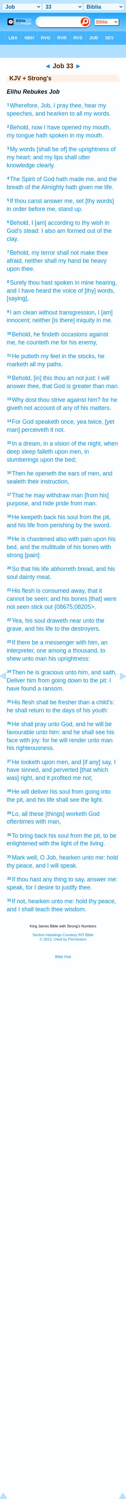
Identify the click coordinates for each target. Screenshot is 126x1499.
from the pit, (95, 517)
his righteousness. (30, 748)
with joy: (30, 740)
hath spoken (52, 135)
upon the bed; (58, 459)
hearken (70, 857)
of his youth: (92, 710)
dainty (27, 577)
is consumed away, (61, 590)
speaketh (47, 421)
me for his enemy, (74, 342)
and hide (42, 503)
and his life (21, 525)
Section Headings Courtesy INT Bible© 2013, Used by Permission (63, 937)
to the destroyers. (77, 628)
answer (53, 201)
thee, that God (46, 386)
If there (21, 642)
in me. (104, 320)
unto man (34, 658)
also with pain (74, 539)
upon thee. (21, 268)
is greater (79, 386)
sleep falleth (37, 451)
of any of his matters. (83, 408)
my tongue (20, 135)
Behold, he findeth (35, 334)
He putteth (25, 356)
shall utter (77, 157)
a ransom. (51, 688)
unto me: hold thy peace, (83, 901)
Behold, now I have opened (45, 127)
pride (62, 503)
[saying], (18, 298)
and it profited (53, 778)
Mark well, (25, 857)
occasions (74, 334)
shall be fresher (56, 702)
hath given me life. (90, 187)
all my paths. (46, 364)
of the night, (86, 443)
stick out (42, 606)
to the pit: (95, 680)
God (93, 813)
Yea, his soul (28, 620)
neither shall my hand (53, 260)
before (37, 209)
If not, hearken (30, 901)
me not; (83, 778)
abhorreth (63, 569)
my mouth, (97, 127)
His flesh (23, 590)
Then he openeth (34, 473)
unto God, (61, 724)
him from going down (54, 680)
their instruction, (48, 481)
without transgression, (67, 312)
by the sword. (93, 525)
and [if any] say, (91, 762)
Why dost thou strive (38, 400)
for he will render (64, 740)
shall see (67, 799)
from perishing (55, 525)
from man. (84, 503)
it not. (57, 429)
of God (45, 179)
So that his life (30, 569)
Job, (46, 105)
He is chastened (33, 539)
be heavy (95, 260)
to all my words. (90, 113)
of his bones (83, 547)
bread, (86, 569)
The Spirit (22, 179)
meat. (44, 577)
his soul (68, 517)
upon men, (69, 451)
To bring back (29, 835)
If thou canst (26, 201)
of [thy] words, (96, 290)
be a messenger (53, 642)
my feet (50, 356)
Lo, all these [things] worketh (49, 813)
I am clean (23, 312)
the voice (64, 290)
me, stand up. (65, 209)
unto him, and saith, (91, 672)
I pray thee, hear (74, 105)
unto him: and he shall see (70, 732)
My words (22, 149)
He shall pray (29, 724)
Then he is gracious (38, 672)
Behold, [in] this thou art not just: (54, 378)
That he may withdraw (41, 495)
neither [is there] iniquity (63, 320)
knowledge (21, 165)
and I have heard (29, 290)
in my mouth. (87, 135)
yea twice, (90, 421)
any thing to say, (64, 879)
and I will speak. (57, 865)
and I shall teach (28, 909)
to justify (66, 887)
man (77, 495)
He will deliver (30, 791)
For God (23, 421)
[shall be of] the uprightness (73, 149)
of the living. (89, 843)
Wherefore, (24, 105)
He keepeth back (34, 517)
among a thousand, (73, 650)
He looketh (26, 762)
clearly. (46, 165)
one (41, 650)
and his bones (68, 598)
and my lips (48, 157)
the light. (92, 799)
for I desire (40, 887)
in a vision (56, 443)
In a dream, (27, 443)
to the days (60, 710)
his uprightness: (69, 658)
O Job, (48, 857)
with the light (55, 843)
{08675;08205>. (75, 606)
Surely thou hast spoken (41, 282)
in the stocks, (79, 356)
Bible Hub (63, 957)
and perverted (60, 769)
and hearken (51, 113)
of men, (91, 473)
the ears (69, 473)
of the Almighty (44, 187)
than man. (106, 386)
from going (85, 791)
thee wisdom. (68, 909)
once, (68, 421)
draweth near (64, 620)
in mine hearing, (96, 282)
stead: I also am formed (54, 230)
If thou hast (26, 879)
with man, (48, 821)
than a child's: (96, 702)
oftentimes (20, 821)
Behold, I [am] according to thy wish (56, 222)
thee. (85, 887)
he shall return (25, 710)
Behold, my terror (32, 252)
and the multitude (42, 547)
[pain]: (33, 555)
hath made (70, 179)
